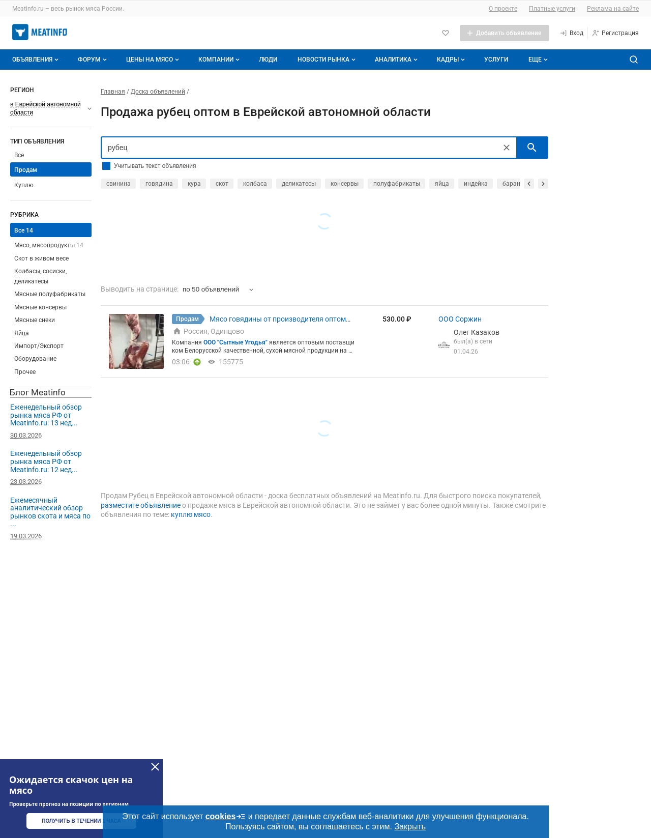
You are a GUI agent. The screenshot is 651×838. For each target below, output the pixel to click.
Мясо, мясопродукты (48, 245)
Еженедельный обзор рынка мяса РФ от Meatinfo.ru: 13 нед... (46, 415)
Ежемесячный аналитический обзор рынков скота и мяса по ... (50, 512)
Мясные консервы (40, 307)
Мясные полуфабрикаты (49, 294)
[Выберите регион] (51, 108)
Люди (268, 59)
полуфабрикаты (396, 183)
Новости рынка (328, 59)
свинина (118, 183)
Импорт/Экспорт (39, 346)
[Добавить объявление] (504, 33)
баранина (516, 183)
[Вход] (571, 33)
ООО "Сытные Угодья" (235, 342)
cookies (225, 817)
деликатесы (299, 183)
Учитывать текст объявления (155, 165)
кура (194, 183)
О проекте (503, 8)
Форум (93, 59)
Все (19, 155)
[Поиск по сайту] (634, 59)
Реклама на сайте (613, 8)
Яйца (21, 333)
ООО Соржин (460, 319)
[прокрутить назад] (529, 184)
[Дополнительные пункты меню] (537, 59)
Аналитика (397, 59)
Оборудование (35, 358)
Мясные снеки (34, 320)
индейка (476, 183)
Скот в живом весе (41, 258)
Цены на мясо (153, 59)
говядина (159, 183)
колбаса (255, 183)
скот (222, 183)
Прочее (25, 371)
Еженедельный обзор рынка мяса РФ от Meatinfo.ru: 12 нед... (46, 461)
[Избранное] (445, 33)
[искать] (532, 147)
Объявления (36, 59)
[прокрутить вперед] (543, 184)
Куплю (24, 185)
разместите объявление (141, 505)
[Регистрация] (615, 33)
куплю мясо (191, 514)
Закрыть (410, 826)
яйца (442, 183)
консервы (345, 183)
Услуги (496, 59)
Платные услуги (552, 8)
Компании (220, 59)
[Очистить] (506, 147)
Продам (25, 170)
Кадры (452, 59)
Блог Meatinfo (38, 392)
